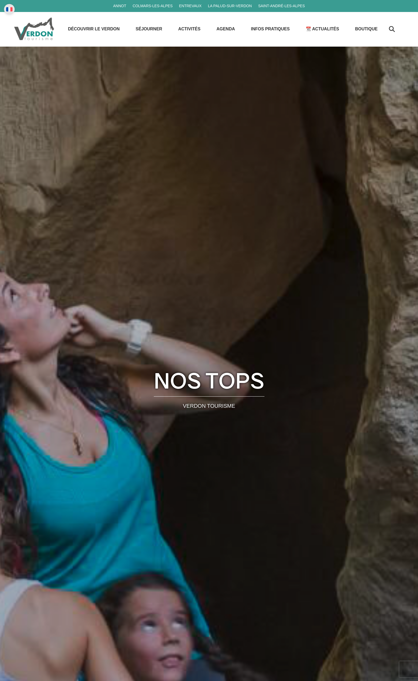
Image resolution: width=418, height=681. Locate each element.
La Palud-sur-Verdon (230, 6)
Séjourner (149, 29)
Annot (119, 6)
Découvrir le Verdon (94, 29)
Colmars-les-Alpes (152, 6)
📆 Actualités (322, 29)
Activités (189, 29)
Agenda (225, 29)
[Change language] (9, 9)
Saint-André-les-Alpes (281, 6)
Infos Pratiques (270, 29)
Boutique (366, 29)
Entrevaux (190, 6)
